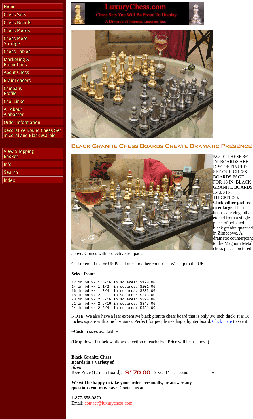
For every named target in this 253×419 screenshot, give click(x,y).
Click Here (222, 327)
